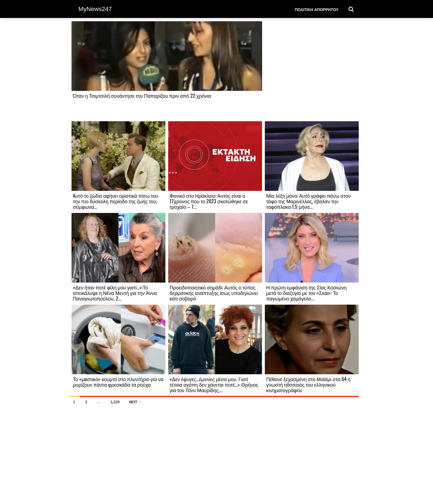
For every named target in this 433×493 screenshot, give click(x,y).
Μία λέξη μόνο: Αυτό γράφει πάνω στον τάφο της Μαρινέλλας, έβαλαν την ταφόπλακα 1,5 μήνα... (308, 201)
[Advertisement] (312, 71)
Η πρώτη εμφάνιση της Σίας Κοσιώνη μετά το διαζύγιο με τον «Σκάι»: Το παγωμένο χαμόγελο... (306, 293)
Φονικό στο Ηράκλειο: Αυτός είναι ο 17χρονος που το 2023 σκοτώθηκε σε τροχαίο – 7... (209, 201)
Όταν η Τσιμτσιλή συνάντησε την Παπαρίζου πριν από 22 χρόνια (142, 95)
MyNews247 (95, 9)
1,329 (114, 401)
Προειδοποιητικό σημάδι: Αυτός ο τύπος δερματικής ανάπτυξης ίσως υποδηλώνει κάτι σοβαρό (214, 293)
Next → (135, 401)
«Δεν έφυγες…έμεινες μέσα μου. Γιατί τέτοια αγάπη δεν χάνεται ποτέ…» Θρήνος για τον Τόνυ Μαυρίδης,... (214, 384)
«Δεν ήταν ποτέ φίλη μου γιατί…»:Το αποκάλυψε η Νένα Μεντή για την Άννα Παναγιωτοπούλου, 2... (115, 293)
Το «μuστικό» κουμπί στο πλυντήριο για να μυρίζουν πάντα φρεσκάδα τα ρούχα (118, 381)
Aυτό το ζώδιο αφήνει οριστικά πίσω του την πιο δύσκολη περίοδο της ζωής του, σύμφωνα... (115, 201)
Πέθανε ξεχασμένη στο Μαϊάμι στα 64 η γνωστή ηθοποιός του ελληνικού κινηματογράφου (308, 384)
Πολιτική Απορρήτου (317, 9)
